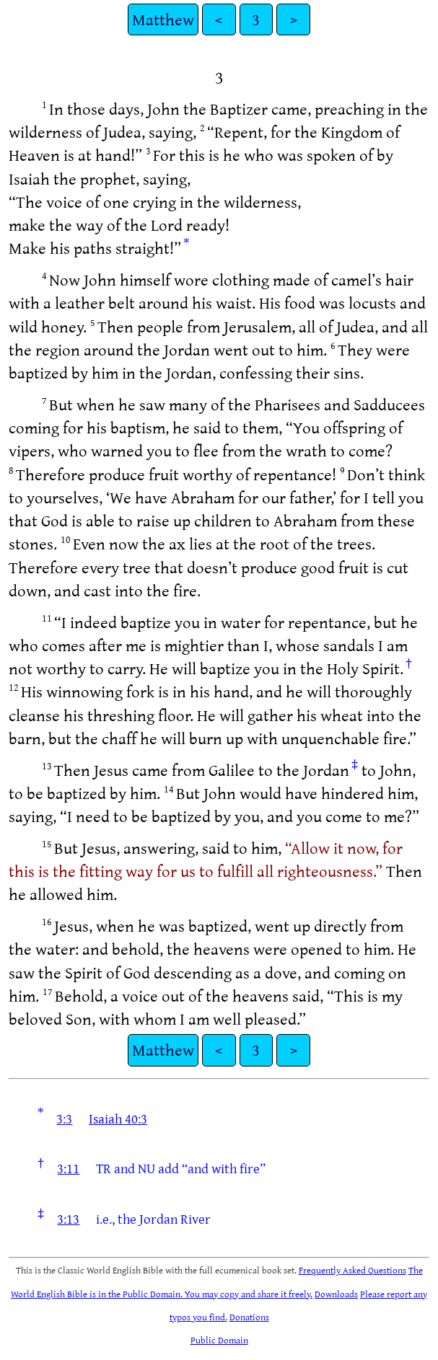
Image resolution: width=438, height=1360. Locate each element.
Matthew (163, 19)
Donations (249, 1317)
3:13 (68, 1219)
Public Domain (219, 1340)
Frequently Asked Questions (352, 1270)
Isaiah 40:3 (118, 1118)
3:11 (68, 1168)
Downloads (336, 1293)
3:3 (64, 1118)
